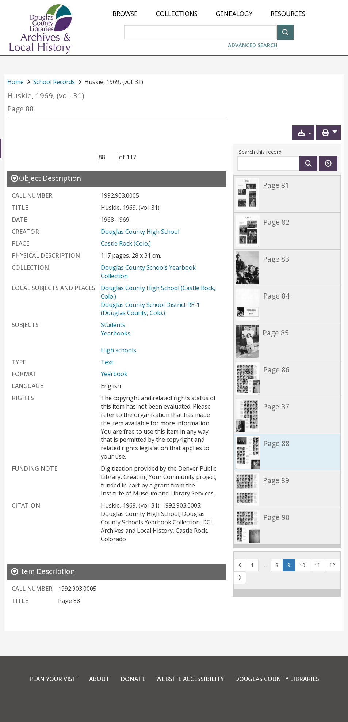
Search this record (260, 151)
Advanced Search (252, 45)
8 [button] (276, 565)
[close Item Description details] (42, 571)
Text (107, 362)
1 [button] (252, 565)
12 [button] (332, 565)
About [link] (99, 679)
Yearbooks (115, 333)
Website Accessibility (190, 679)
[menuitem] (125, 13)
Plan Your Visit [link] (53, 679)
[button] (303, 132)
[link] (287, 194)
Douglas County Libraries (277, 679)
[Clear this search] (328, 163)
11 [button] (317, 565)
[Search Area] (200, 32)
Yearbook (114, 374)
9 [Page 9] (291, 565)
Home (15, 82)
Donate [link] (133, 679)
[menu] (208, 13)
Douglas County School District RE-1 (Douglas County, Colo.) (151, 309)
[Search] (285, 31)
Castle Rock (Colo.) (126, 243)
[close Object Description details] (45, 178)
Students (113, 325)
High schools (118, 350)
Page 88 (20, 109)
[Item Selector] (107, 157)
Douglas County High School (140, 232)
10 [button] (302, 565)
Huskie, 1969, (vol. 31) (45, 95)
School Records (54, 82)
